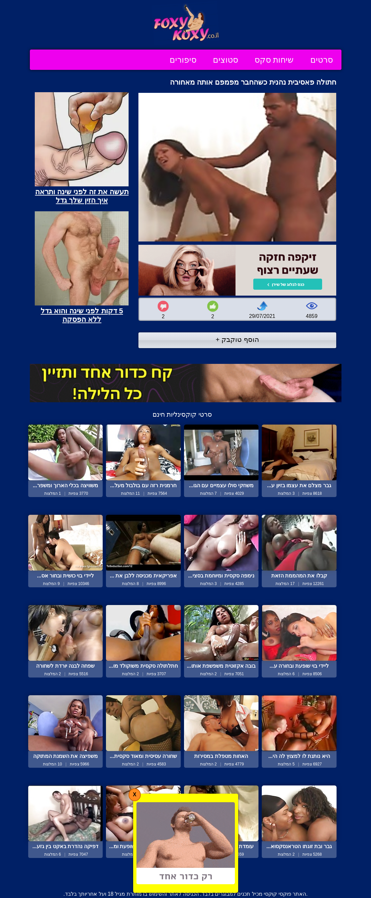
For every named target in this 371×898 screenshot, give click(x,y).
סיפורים (183, 59)
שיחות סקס (274, 59)
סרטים (321, 59)
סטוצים (225, 59)
